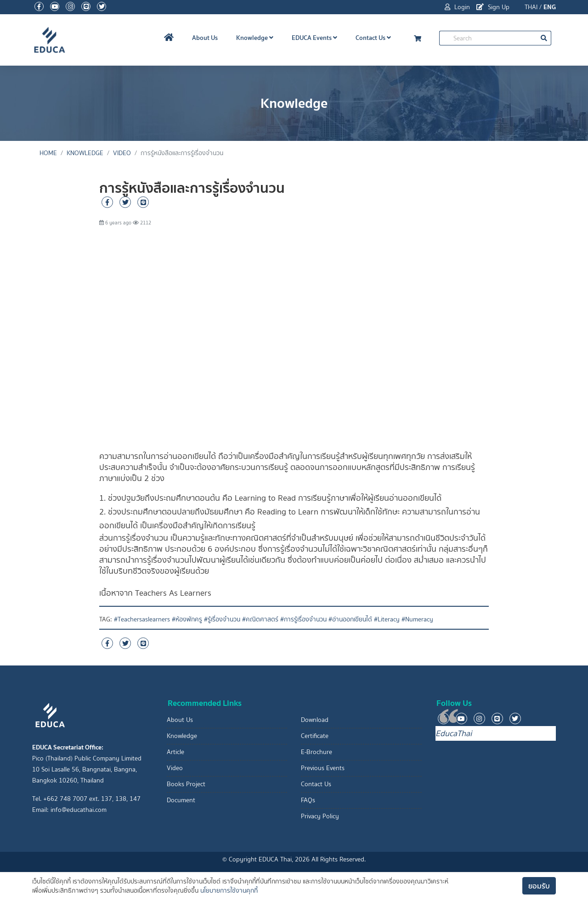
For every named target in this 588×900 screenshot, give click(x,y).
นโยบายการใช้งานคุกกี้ (229, 890)
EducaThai (453, 733)
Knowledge (254, 38)
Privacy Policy (320, 816)
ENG (549, 7)
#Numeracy (417, 619)
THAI (531, 7)
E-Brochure (316, 752)
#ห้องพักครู (187, 619)
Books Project (186, 784)
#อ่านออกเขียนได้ (350, 619)
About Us (205, 38)
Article (175, 752)
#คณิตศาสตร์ (260, 619)
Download (314, 720)
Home (48, 153)
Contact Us (373, 38)
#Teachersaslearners (142, 619)
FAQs (308, 800)
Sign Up (492, 7)
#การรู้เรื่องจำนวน (303, 619)
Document (181, 800)
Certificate (314, 736)
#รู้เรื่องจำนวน (222, 619)
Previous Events (323, 768)
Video (122, 153)
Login (457, 7)
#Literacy (387, 619)
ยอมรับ (539, 886)
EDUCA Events (314, 38)
